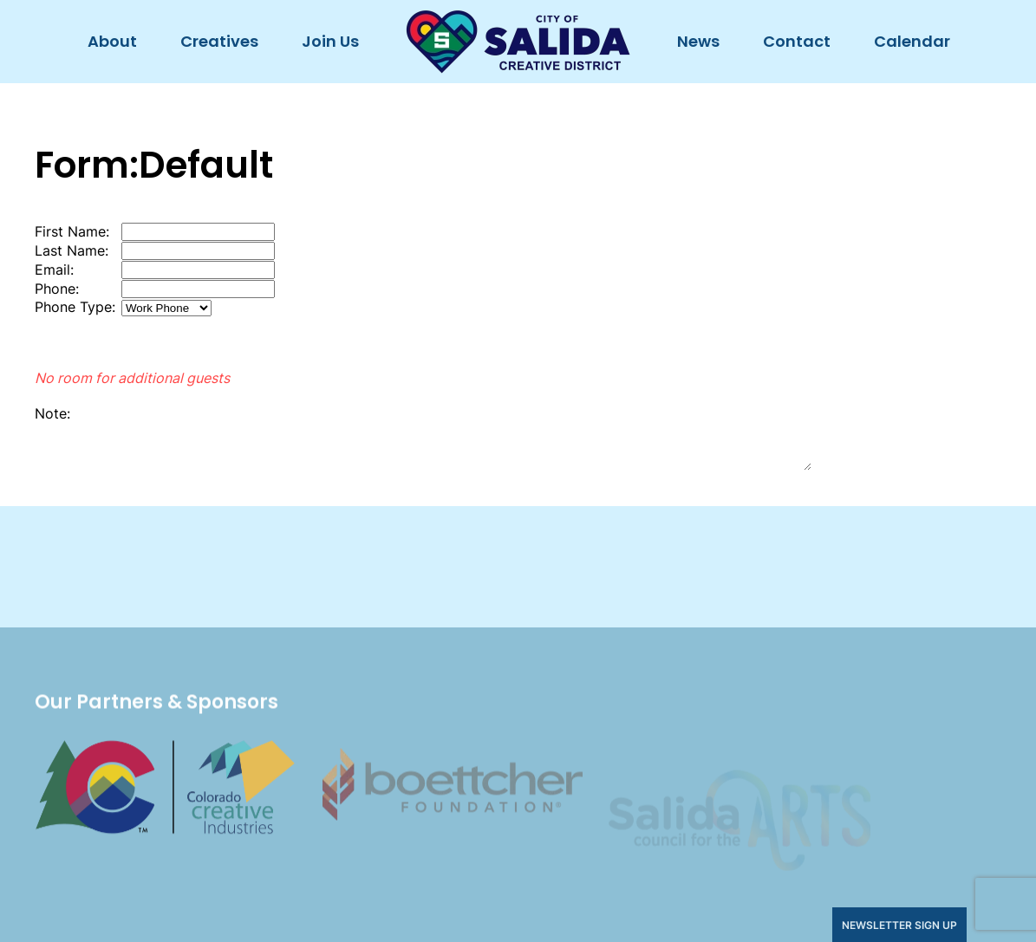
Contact (797, 41)
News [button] (698, 41)
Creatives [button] (219, 41)
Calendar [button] (912, 41)
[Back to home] (518, 41)
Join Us (330, 41)
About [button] (112, 41)
